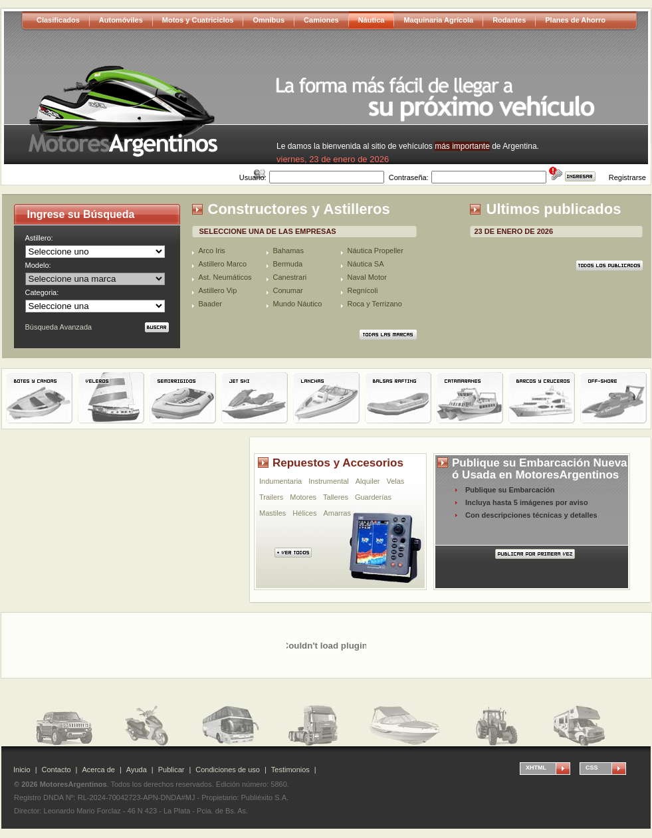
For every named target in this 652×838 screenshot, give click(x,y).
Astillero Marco (223, 264)
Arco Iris (212, 251)
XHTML (536, 767)
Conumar (288, 290)
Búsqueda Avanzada (58, 327)
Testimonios (290, 770)
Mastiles (272, 513)
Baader (210, 304)
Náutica (371, 20)
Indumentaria (280, 481)
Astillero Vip (218, 290)
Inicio (22, 770)
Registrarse (627, 177)
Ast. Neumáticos (225, 277)
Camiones (321, 20)
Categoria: (42, 292)
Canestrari (290, 277)
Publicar (171, 770)
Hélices (304, 513)
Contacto (56, 770)
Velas (395, 481)
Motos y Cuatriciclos (198, 20)
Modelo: (38, 265)
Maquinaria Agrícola (438, 20)
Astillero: (39, 238)
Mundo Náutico (297, 304)
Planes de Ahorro (575, 20)
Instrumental (328, 481)
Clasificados (58, 20)
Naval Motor (367, 277)
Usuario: (253, 177)
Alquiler (368, 481)
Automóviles (121, 20)
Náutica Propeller (375, 251)
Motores (303, 497)
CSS (592, 767)
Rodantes (509, 20)
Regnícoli (363, 290)
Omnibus (268, 20)
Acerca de (98, 770)
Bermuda (288, 264)
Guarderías (373, 497)
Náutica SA (366, 264)
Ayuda (136, 770)
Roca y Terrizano (375, 304)
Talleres (335, 497)
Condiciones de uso (227, 770)
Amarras (337, 513)
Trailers (271, 497)
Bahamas (288, 251)
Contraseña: (409, 177)
